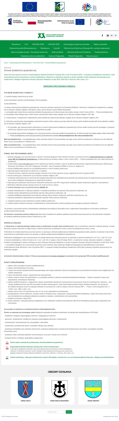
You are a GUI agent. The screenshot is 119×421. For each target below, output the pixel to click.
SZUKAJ (69, 412)
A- (116, 36)
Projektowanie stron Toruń (110, 416)
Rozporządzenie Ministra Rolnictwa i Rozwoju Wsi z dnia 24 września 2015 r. (35, 347)
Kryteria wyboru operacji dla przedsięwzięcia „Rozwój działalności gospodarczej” (36, 342)
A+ (112, 36)
